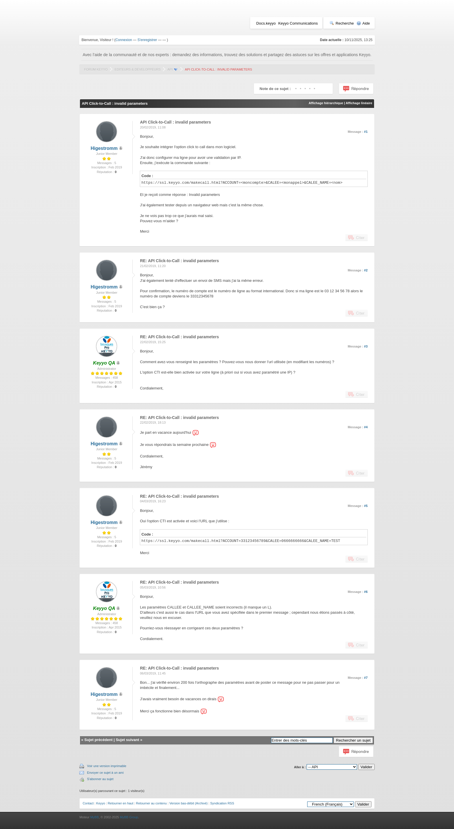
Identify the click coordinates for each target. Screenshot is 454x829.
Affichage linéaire (359, 103)
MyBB (94, 817)
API (170, 69)
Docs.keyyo (266, 23)
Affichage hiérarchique (326, 103)
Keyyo (100, 803)
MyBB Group (129, 817)
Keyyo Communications (298, 23)
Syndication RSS (222, 803)
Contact (88, 803)
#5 (365, 506)
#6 (365, 591)
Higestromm (104, 148)
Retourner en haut (120, 803)
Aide (363, 23)
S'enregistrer (147, 40)
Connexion (124, 40)
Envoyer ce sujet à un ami (105, 772)
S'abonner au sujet (100, 779)
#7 (365, 677)
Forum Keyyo (95, 69)
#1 (365, 131)
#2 (365, 270)
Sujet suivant (127, 740)
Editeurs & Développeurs (138, 69)
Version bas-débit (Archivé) (188, 803)
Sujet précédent (98, 740)
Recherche (341, 23)
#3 (365, 346)
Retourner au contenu (151, 803)
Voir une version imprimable (106, 766)
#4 (365, 427)
